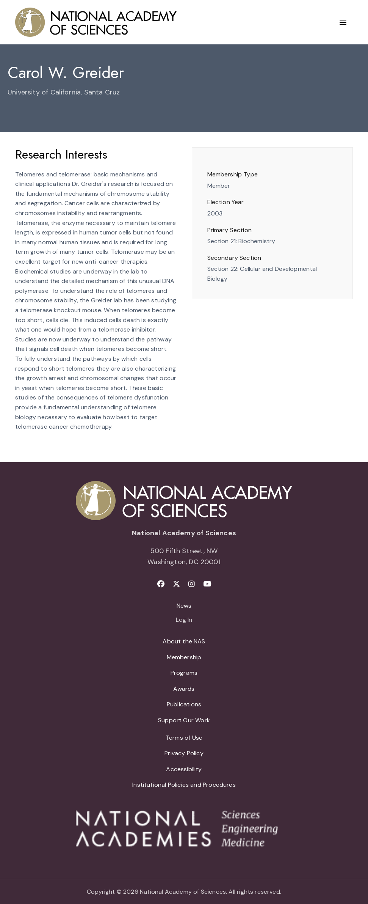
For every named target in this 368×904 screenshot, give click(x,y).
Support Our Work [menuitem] (184, 720)
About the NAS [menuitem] (184, 641)
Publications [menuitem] (184, 704)
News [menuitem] (184, 606)
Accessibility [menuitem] (184, 769)
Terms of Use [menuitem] (184, 738)
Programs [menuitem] (184, 673)
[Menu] (343, 22)
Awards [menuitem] (183, 689)
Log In (184, 620)
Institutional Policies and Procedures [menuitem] (184, 785)
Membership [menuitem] (184, 657)
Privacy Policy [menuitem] (184, 753)
